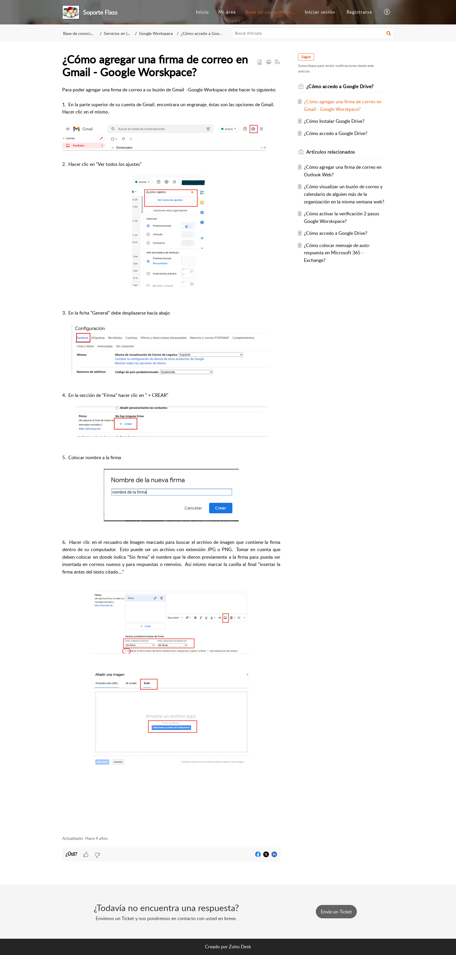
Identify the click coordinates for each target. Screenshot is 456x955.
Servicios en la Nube (124, 33)
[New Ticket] (336, 911)
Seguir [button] (307, 56)
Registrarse (359, 12)
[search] (313, 33)
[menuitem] (202, 12)
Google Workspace (160, 33)
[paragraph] (171, 458)
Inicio (202, 12)
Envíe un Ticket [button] (336, 911)
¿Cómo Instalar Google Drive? (335, 121)
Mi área (227, 12)
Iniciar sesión (320, 12)
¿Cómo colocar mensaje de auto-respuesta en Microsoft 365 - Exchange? (338, 260)
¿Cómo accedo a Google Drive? (206, 33)
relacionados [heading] (331, 152)
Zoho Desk (240, 946)
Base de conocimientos (271, 12)
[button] (387, 12)
